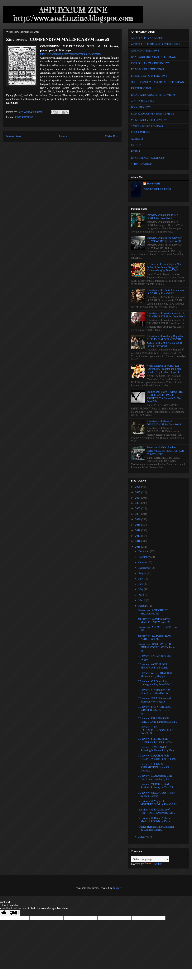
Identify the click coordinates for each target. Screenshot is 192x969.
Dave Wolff (153, 183)
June (141, 584)
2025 (138, 492)
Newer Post (13, 136)
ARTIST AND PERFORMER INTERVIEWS (155, 44)
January (142, 836)
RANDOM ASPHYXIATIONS (148, 157)
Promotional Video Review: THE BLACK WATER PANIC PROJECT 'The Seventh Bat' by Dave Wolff (165, 396)
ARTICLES (137, 138)
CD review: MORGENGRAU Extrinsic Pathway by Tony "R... (156, 786)
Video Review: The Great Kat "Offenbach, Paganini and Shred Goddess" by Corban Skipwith (164, 369)
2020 (138, 519)
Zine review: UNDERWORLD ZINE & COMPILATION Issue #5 (156, 647)
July (140, 578)
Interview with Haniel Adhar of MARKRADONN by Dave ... (155, 820)
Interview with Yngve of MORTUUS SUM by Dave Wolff (157, 803)
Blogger (117, 888)
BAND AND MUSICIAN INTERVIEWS (153, 57)
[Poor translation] (14, 913)
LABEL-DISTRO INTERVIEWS (149, 75)
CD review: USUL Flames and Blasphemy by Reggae (154, 700)
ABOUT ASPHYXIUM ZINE (147, 38)
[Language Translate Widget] (150, 859)
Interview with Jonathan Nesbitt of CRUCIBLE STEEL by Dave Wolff (166, 315)
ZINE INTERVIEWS (142, 101)
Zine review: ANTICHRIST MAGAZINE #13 (153, 612)
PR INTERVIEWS (141, 88)
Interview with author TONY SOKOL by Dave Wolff (162, 216)
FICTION (136, 145)
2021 (138, 514)
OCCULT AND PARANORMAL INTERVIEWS (157, 82)
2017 (138, 535)
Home (63, 136)
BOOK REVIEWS (141, 107)
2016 (138, 541)
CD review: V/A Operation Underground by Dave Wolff (154, 683)
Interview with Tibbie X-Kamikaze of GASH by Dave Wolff (166, 292)
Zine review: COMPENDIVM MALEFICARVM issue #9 (154, 620)
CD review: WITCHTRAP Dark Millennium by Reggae (155, 675)
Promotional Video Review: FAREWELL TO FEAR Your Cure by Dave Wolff (165, 450)
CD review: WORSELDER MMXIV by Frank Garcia (153, 666)
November (144, 556)
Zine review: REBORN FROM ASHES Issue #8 (154, 637)
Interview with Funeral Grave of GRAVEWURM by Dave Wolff (164, 239)
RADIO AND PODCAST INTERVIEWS (153, 94)
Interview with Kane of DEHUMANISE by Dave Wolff (164, 423)
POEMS (135, 151)
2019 (138, 524)
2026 (138, 486)
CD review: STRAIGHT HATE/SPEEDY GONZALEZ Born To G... (155, 730)
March (142, 600)
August (142, 573)
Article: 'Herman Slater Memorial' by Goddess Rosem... (156, 828)
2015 (138, 546)
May (141, 589)
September (144, 567)
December (144, 551)
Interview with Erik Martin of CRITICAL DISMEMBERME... (156, 811)
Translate (153, 864)
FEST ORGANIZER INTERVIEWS (150, 63)
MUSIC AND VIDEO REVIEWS (149, 120)
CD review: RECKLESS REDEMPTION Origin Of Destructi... (153, 767)
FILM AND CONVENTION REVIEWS (153, 113)
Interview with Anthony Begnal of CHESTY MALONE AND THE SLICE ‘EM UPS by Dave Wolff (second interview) (165, 341)
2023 (138, 503)
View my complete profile (157, 188)
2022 (138, 508)
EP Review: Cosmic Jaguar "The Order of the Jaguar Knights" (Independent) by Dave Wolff (164, 267)
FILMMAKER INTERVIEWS (147, 69)
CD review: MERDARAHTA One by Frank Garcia (156, 794)
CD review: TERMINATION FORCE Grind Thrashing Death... (157, 720)
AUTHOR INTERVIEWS (145, 50)
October (143, 562)
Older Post (112, 136)
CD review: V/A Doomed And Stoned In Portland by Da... (154, 691)
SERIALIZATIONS (141, 164)
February (143, 605)
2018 (138, 530)
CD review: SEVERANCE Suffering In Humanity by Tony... (157, 749)
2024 (138, 497)
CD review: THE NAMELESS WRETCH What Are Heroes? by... (155, 710)
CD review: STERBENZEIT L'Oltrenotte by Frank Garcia (155, 740)
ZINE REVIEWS (24, 117)
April (141, 595)
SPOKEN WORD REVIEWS (147, 126)
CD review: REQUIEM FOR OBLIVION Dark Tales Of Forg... (157, 757)
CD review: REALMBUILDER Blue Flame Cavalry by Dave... (156, 777)
